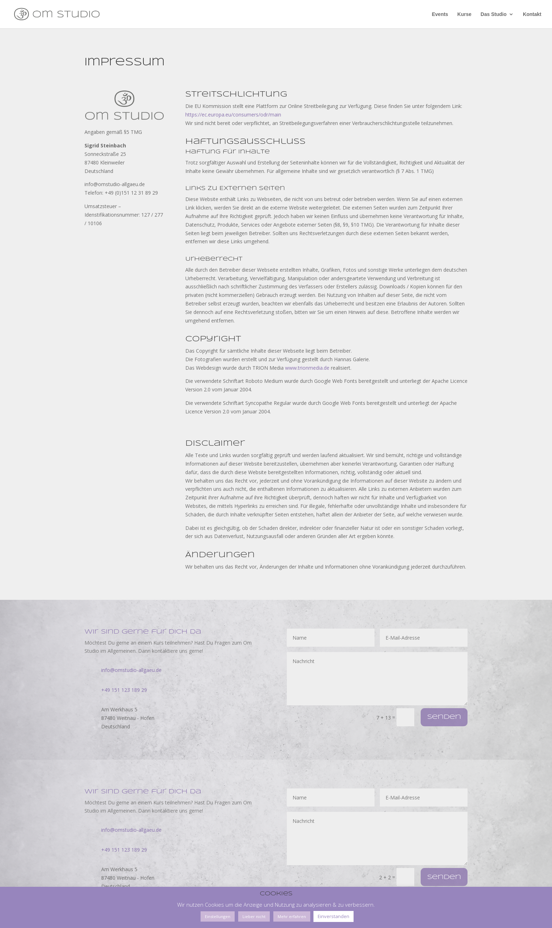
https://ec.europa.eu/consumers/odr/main (233, 114)
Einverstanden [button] (333, 916)
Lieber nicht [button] (254, 916)
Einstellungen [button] (217, 916)
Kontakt (532, 14)
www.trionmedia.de (307, 367)
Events (440, 14)
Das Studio (494, 14)
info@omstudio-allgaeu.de (131, 670)
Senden (444, 717)
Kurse (464, 14)
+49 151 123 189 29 (124, 689)
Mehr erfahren (292, 916)
